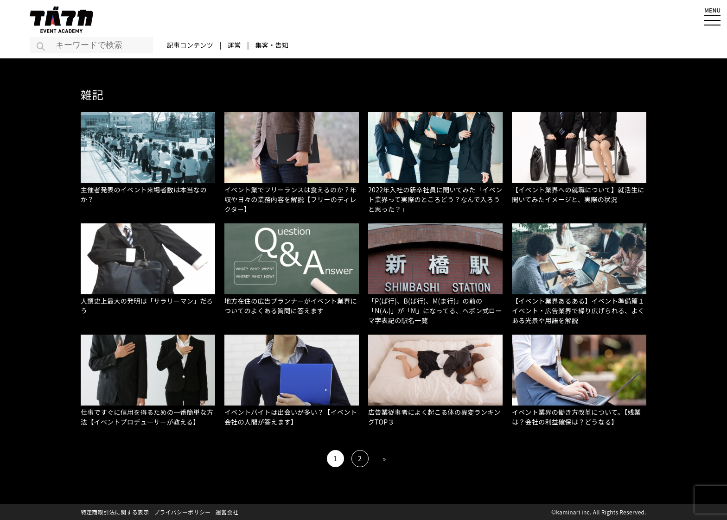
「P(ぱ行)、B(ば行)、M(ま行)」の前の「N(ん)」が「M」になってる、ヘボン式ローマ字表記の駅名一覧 (435, 310)
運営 (234, 45)
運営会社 (227, 512)
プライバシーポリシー (182, 512)
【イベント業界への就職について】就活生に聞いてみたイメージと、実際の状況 (578, 194)
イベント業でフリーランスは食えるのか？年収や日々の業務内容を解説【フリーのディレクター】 (290, 199)
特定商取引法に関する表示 (115, 512)
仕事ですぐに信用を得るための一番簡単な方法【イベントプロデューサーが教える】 (147, 416)
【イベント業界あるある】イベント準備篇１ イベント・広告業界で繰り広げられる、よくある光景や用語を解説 (581, 310)
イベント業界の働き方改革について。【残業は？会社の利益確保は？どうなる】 (576, 416)
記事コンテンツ (190, 45)
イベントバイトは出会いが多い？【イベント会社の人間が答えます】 (290, 416)
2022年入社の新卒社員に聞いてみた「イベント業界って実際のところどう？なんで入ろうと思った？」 (435, 199)
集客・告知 (272, 45)
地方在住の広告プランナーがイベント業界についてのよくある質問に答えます (290, 305)
